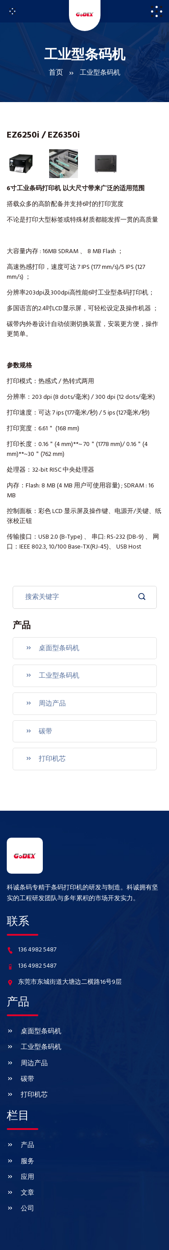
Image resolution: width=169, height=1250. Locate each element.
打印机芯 (43, 748)
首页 (56, 73)
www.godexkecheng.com (88, 1237)
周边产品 (43, 697)
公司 (20, 1174)
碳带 (37, 722)
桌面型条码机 (49, 646)
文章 (20, 1161)
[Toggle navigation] (12, 11)
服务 (20, 1134)
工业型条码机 (49, 671)
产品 (20, 1120)
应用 (20, 1147)
